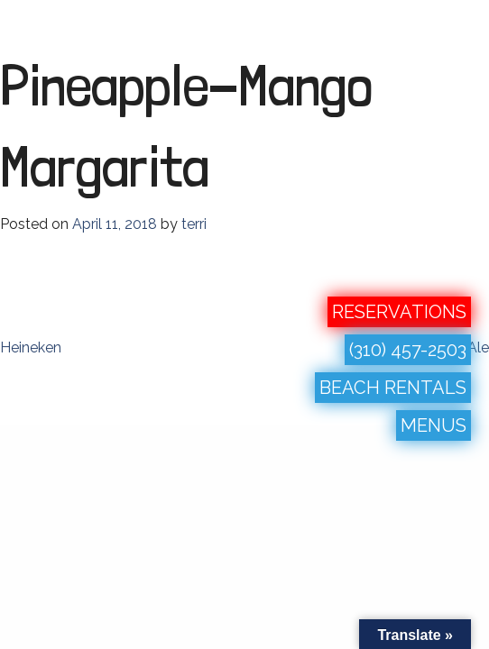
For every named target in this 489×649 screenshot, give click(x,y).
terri (194, 224)
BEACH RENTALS (392, 387)
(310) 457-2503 (407, 350)
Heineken (30, 347)
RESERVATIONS (399, 312)
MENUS (433, 425)
